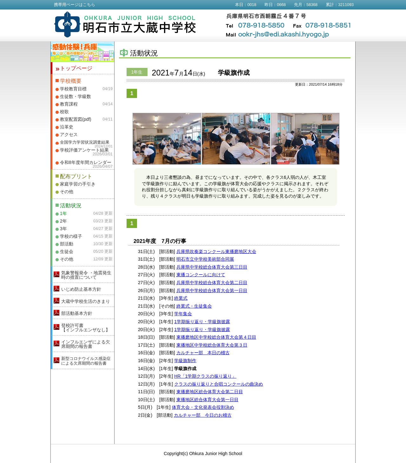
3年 (63, 228)
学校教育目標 (73, 88)
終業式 (180, 298)
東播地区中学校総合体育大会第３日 (211, 345)
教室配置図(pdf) (75, 119)
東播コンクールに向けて (200, 274)
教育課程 (69, 104)
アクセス (69, 134)
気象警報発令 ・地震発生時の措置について (86, 275)
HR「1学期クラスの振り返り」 (205, 376)
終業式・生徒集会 (194, 306)
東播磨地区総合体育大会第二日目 (209, 391)
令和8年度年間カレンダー (85, 162)
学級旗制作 (185, 360)
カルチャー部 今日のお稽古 (203, 415)
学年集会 (183, 313)
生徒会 (66, 251)
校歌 (64, 111)
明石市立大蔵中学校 (125, 24)
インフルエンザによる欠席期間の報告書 (85, 344)
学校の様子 (71, 236)
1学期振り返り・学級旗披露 (202, 321)
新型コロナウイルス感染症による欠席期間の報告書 (86, 361)
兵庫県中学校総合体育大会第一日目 (211, 290)
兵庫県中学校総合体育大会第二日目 (211, 282)
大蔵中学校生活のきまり (85, 301)
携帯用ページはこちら (74, 5)
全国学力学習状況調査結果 (84, 142)
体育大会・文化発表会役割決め (203, 407)
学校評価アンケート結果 (84, 150)
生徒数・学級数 (75, 96)
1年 (63, 213)
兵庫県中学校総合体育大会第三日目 (211, 267)
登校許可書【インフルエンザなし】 (85, 327)
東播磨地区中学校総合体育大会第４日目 (216, 337)
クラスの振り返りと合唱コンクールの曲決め (218, 384)
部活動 (66, 243)
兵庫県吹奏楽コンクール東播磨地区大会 (216, 251)
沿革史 (66, 126)
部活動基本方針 (76, 313)
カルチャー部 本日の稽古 (203, 352)
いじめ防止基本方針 (81, 289)
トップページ (76, 68)
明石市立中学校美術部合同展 (205, 259)
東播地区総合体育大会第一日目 (207, 399)
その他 (66, 191)
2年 (63, 221)
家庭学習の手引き (77, 183)
